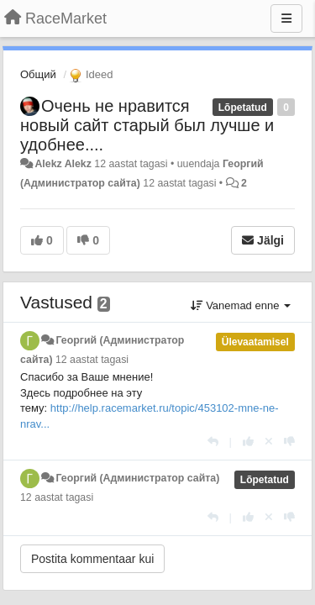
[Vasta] (212, 441)
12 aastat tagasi (92, 360)
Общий (38, 74)
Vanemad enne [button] (241, 305)
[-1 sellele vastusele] (289, 441)
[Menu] (286, 18)
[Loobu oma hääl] (269, 441)
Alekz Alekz (62, 164)
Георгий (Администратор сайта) (137, 478)
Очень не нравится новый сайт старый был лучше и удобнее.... (147, 125)
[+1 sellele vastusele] (248, 441)
